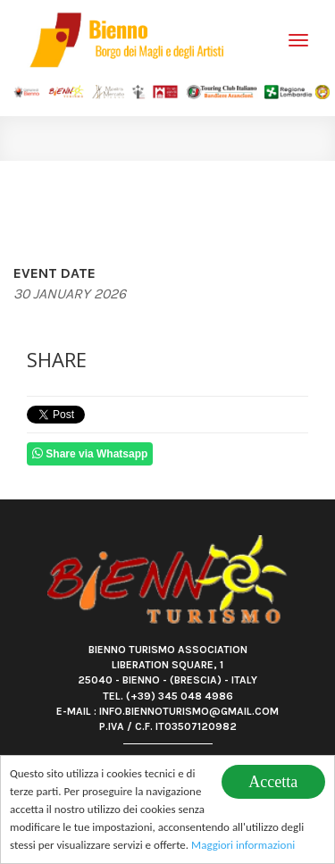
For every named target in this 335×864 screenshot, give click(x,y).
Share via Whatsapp (89, 453)
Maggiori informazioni (243, 846)
